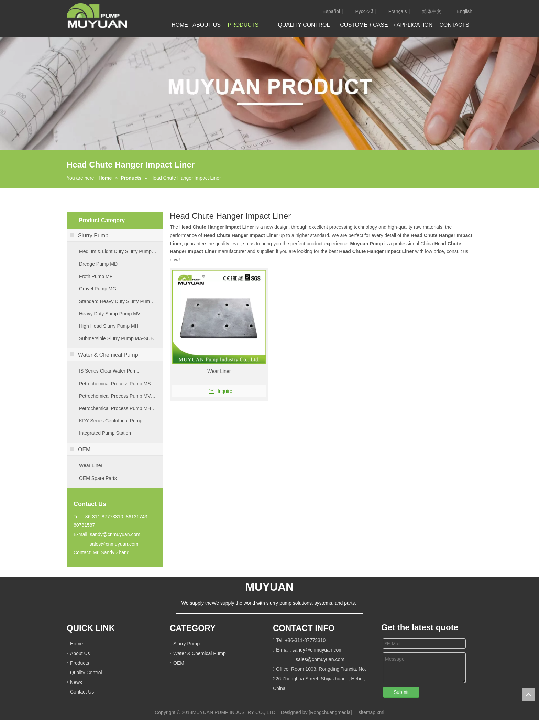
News (76, 682)
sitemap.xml (371, 712)
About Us (80, 653)
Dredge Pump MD (98, 264)
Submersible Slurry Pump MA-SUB (116, 338)
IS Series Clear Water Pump (109, 371)
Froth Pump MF (95, 276)
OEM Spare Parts (98, 478)
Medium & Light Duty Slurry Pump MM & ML (118, 251)
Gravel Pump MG (97, 288)
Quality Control (86, 672)
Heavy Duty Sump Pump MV (109, 313)
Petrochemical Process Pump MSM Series (118, 383)
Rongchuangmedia (330, 712)
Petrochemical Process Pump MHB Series (118, 408)
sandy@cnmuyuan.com (115, 534)
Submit (401, 692)
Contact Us (82, 692)
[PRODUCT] (269, 93)
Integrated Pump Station (105, 433)
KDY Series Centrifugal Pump (110, 420)
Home (76, 643)
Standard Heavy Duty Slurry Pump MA (118, 301)
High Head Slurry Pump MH (109, 326)
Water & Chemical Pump (199, 653)
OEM (178, 663)
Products (79, 663)
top (528, 694)
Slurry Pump (186, 643)
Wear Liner (90, 465)
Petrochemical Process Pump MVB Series (118, 396)
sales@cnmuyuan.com (114, 544)
